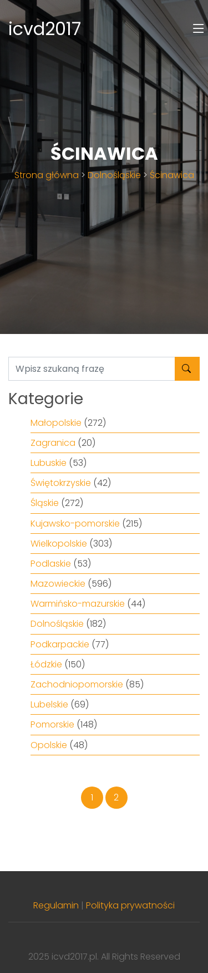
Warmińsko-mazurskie (78, 603)
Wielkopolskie (59, 543)
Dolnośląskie (114, 175)
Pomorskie (52, 724)
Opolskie (49, 745)
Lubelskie (49, 704)
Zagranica (53, 442)
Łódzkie (46, 664)
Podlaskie (51, 563)
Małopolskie (56, 422)
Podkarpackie (60, 644)
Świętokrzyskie (61, 482)
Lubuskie (49, 462)
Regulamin (56, 905)
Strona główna (46, 175)
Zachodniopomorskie (77, 684)
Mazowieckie (58, 583)
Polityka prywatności (130, 905)
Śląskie (45, 503)
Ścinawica (172, 175)
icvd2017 (44, 28)
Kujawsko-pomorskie (75, 523)
